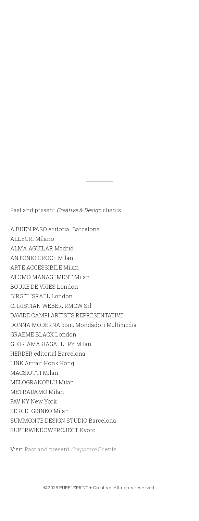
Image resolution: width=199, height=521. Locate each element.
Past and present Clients (70, 449)
